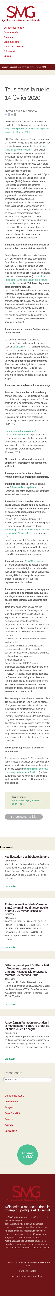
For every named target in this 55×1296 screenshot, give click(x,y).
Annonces (9, 1119)
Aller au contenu (23, 2)
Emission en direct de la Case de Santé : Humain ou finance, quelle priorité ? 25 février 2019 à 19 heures (26, 909)
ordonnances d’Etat (18, 434)
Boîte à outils (10, 51)
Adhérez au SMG (27, 1155)
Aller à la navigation (8, 2)
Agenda (13, 67)
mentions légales (27, 1271)
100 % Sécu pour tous (34, 561)
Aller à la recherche (37, 2)
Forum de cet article (24, 817)
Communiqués (11, 32)
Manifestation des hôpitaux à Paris (27, 856)
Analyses (8, 37)
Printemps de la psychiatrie (23, 487)
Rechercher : (13, 1073)
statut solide (19, 346)
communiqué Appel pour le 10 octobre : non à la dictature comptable (26, 280)
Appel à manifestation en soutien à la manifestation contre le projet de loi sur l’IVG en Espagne (27, 1026)
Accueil (4, 67)
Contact (7, 56)
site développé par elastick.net (27, 1276)
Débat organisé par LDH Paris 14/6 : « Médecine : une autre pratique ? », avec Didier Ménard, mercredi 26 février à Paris (27, 970)
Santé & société (11, 42)
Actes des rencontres (14, 46)
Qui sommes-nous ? (14, 28)
